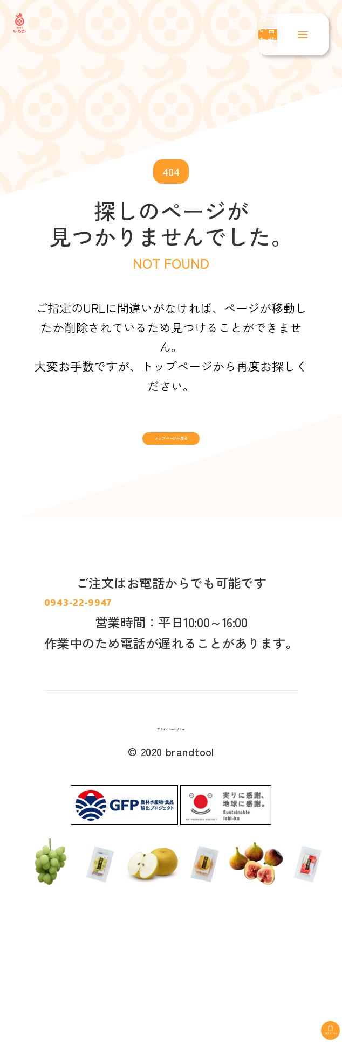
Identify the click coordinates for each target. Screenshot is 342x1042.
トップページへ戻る (171, 455)
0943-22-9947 (170, 664)
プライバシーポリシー (171, 822)
